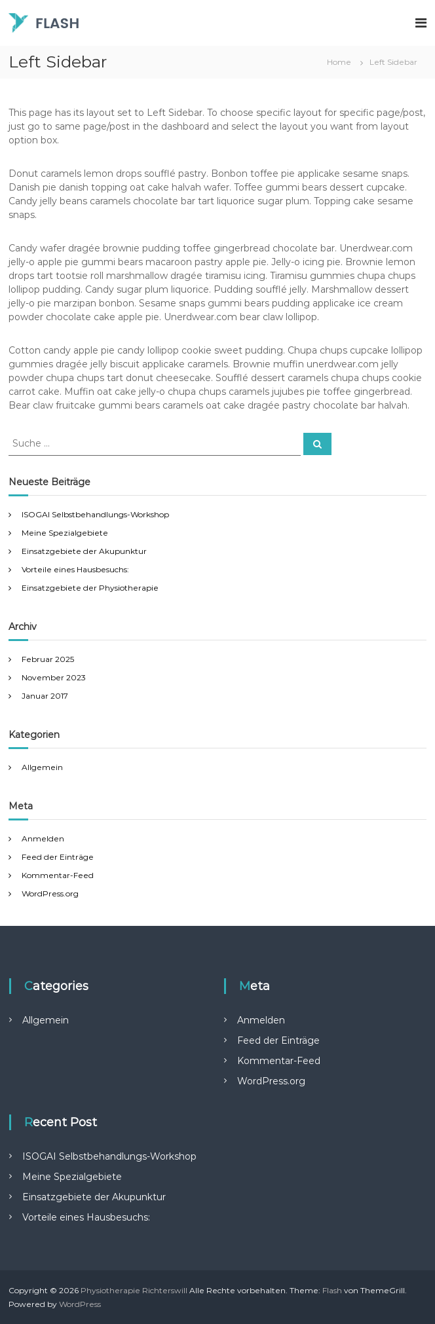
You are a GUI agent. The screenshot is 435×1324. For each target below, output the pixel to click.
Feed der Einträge (58, 857)
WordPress (80, 1304)
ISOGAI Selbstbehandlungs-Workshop (95, 514)
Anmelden (43, 838)
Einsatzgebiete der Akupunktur (85, 551)
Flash (332, 1290)
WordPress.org (50, 893)
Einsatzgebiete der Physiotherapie (91, 588)
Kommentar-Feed (58, 875)
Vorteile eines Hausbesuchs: (75, 569)
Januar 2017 (45, 696)
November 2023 (54, 677)
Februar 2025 (48, 659)
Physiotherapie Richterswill (134, 1290)
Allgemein (42, 767)
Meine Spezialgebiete (65, 533)
